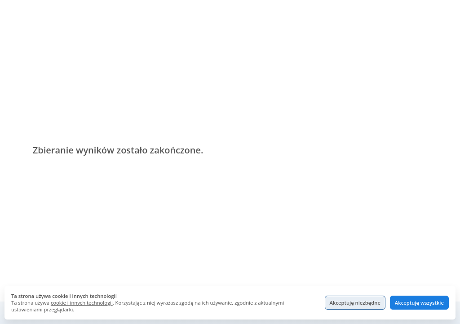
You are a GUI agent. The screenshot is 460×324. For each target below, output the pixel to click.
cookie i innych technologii (82, 302)
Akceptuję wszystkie (419, 302)
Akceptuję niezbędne (355, 302)
